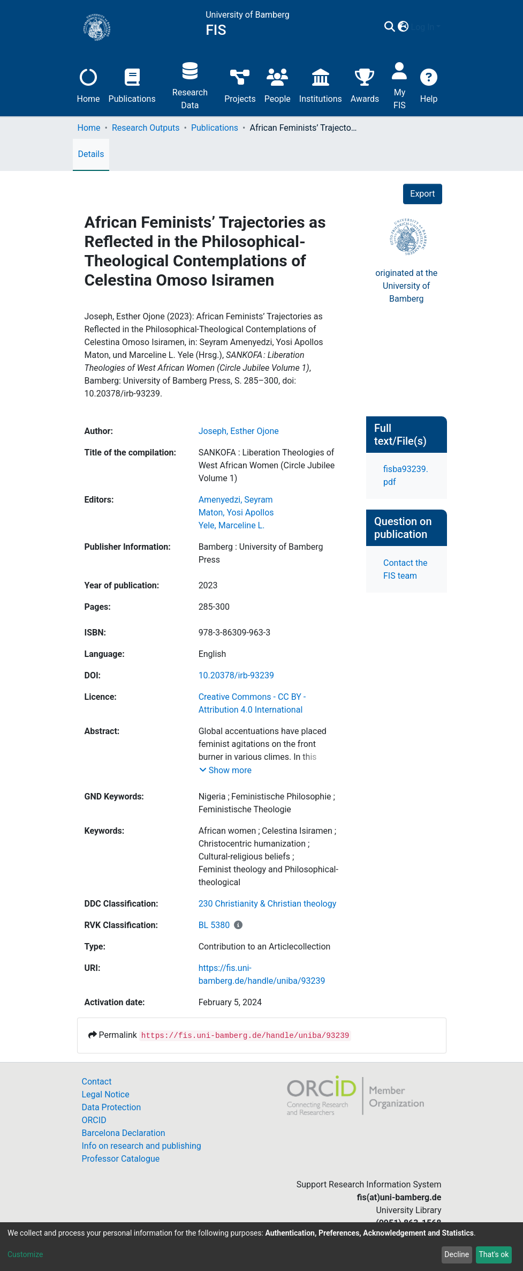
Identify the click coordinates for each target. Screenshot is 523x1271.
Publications (132, 84)
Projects (240, 84)
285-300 (214, 607)
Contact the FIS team (405, 569)
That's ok (494, 1254)
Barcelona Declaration (123, 1133)
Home (88, 84)
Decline (456, 1254)
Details (91, 154)
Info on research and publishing (141, 1146)
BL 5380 (214, 925)
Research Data (190, 84)
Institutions (320, 84)
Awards (365, 84)
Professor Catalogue (121, 1159)
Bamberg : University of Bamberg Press (261, 553)
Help (429, 84)
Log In (423, 27)
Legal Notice (106, 1094)
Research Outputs (146, 128)
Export (422, 194)
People (277, 84)
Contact (97, 1081)
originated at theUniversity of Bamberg (406, 286)
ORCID (94, 1120)
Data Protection (111, 1107)
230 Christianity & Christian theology (268, 904)
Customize (25, 1254)
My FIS (400, 84)
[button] (403, 27)
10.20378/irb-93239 (236, 675)
